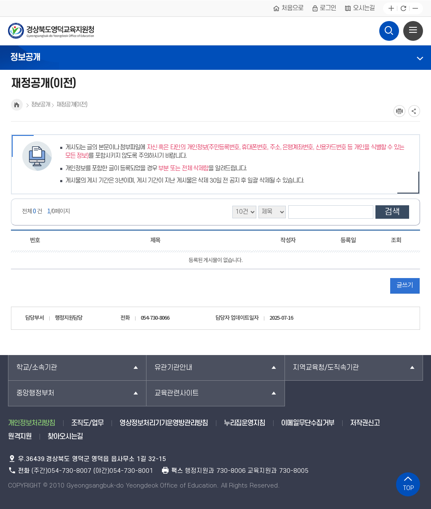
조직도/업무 (87, 423)
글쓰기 (404, 285)
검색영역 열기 (389, 28)
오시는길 (359, 8)
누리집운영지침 (244, 423)
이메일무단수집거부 (307, 423)
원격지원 (20, 436)
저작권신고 (365, 423)
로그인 (324, 8)
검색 (392, 212)
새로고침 (403, 9)
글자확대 (391, 9)
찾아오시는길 (65, 436)
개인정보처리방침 (31, 423)
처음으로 (288, 8)
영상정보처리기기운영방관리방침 (164, 423)
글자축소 (415, 9)
